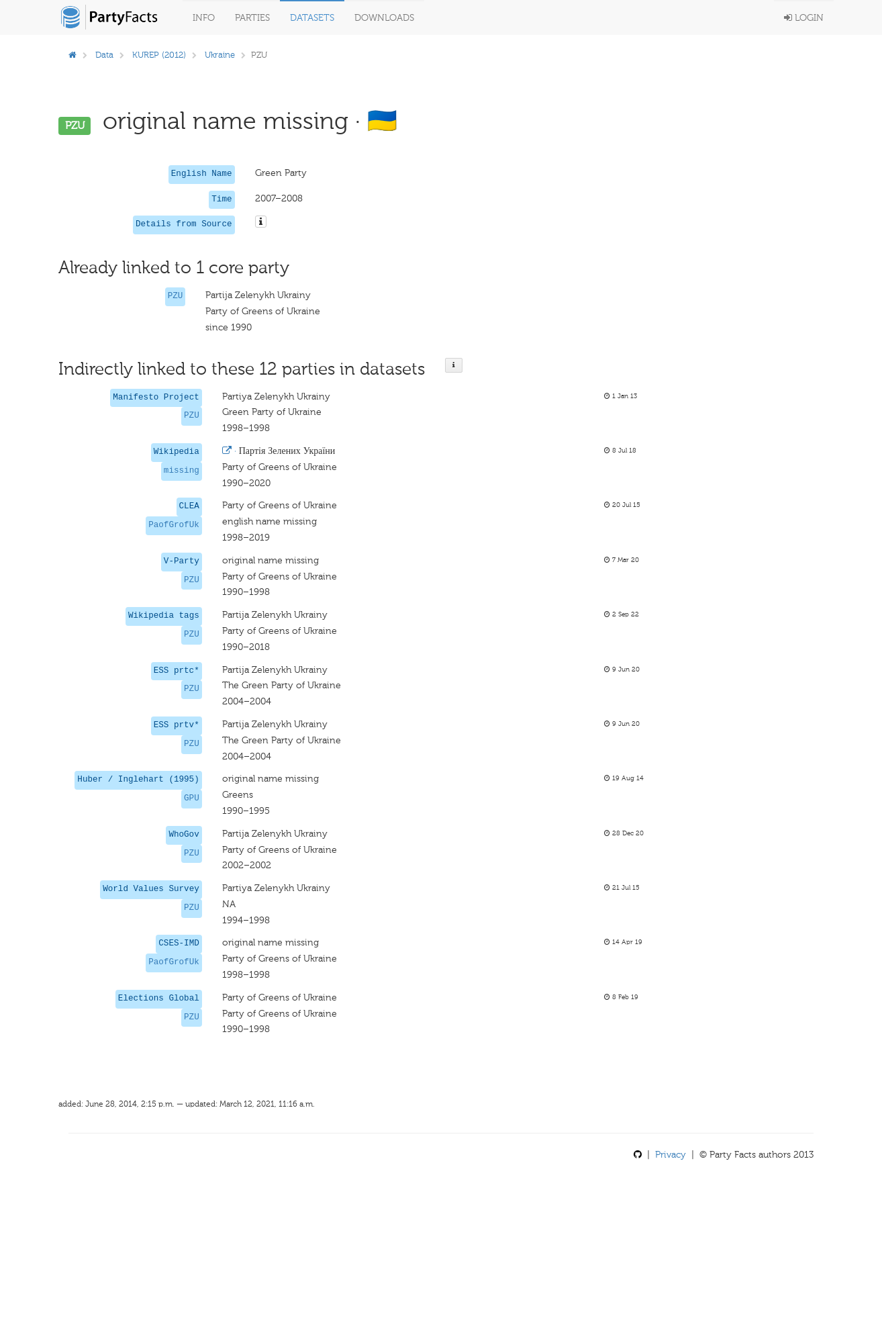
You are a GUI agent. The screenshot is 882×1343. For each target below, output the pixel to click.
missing (181, 470)
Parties (252, 18)
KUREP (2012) (159, 55)
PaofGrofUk (173, 525)
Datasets (312, 18)
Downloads (384, 18)
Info (204, 18)
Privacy (670, 1154)
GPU (191, 798)
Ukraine (220, 55)
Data (104, 55)
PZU (175, 296)
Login (804, 18)
